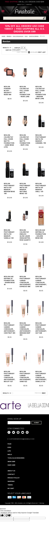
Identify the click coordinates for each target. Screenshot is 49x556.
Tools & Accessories (16, 458)
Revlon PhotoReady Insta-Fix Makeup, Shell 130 (40, 187)
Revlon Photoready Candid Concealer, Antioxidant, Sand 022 (25, 376)
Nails (10, 454)
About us (20, 4)
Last (44, 52)
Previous (24, 52)
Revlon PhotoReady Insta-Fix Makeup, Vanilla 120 (9, 234)
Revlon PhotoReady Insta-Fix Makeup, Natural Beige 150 (25, 188)
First (18, 52)
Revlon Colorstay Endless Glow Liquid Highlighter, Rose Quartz (25, 235)
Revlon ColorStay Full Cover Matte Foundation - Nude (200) (25, 92)
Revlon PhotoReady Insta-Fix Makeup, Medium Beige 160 (9, 188)
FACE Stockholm (18, 36)
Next (40, 52)
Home (3, 36)
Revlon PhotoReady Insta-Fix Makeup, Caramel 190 (40, 139)
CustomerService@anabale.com (21, 439)
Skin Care (11, 461)
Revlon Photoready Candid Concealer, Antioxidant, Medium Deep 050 (25, 329)
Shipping (11, 481)
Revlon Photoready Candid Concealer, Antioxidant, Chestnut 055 (9, 328)
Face (26, 36)
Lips (9, 451)
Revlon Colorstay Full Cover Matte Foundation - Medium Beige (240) (40, 92)
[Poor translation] (8, 515)
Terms (10, 485)
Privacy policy (14, 478)
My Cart (11, 488)
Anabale (25, 11)
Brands (9, 36)
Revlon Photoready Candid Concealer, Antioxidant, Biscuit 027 (9, 376)
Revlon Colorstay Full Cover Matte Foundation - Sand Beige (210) (9, 141)
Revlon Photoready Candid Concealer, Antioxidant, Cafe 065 (41, 281)
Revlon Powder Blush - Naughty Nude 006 (7, 91)
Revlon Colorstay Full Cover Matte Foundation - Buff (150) (25, 140)
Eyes (9, 447)
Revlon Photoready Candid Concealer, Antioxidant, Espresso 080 (25, 281)
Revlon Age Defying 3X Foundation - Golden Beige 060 (40, 234)
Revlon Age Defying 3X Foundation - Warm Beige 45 (9, 280)
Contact (29, 4)
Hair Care (11, 465)
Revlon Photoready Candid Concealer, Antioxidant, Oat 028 (41, 328)
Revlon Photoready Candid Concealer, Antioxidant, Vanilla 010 (41, 376)
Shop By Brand (33, 36)
